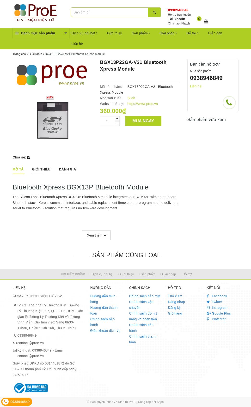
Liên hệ (77, 44)
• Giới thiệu (126, 274)
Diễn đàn (215, 33)
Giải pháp (168, 33)
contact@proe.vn (31, 343)
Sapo (160, 402)
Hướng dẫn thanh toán (104, 310)
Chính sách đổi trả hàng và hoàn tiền (143, 316)
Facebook (217, 296)
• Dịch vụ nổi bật (102, 274)
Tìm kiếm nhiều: (72, 274)
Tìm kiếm (175, 296)
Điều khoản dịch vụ (105, 331)
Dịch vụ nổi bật (85, 33)
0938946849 (178, 10)
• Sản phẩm (147, 274)
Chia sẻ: (19, 157)
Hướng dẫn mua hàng (103, 299)
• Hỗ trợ (186, 274)
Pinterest (216, 319)
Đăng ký (174, 308)
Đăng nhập (176, 302)
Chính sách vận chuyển (141, 305)
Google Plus (219, 313)
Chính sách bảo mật (144, 296)
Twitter (214, 302)
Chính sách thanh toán (142, 339)
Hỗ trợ (192, 33)
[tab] (18, 169)
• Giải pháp (168, 274)
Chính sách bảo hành (102, 322)
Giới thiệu (114, 33)
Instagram (217, 308)
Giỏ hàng (175, 313)
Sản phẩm (141, 33)
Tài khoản (176, 19)
